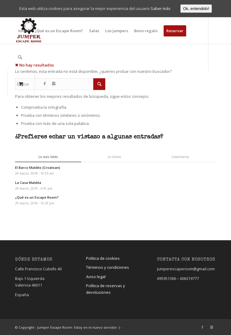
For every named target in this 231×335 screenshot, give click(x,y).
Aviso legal (96, 276)
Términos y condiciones (107, 267)
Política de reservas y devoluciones (105, 289)
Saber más (161, 8)
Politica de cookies (103, 258)
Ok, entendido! (196, 8)
